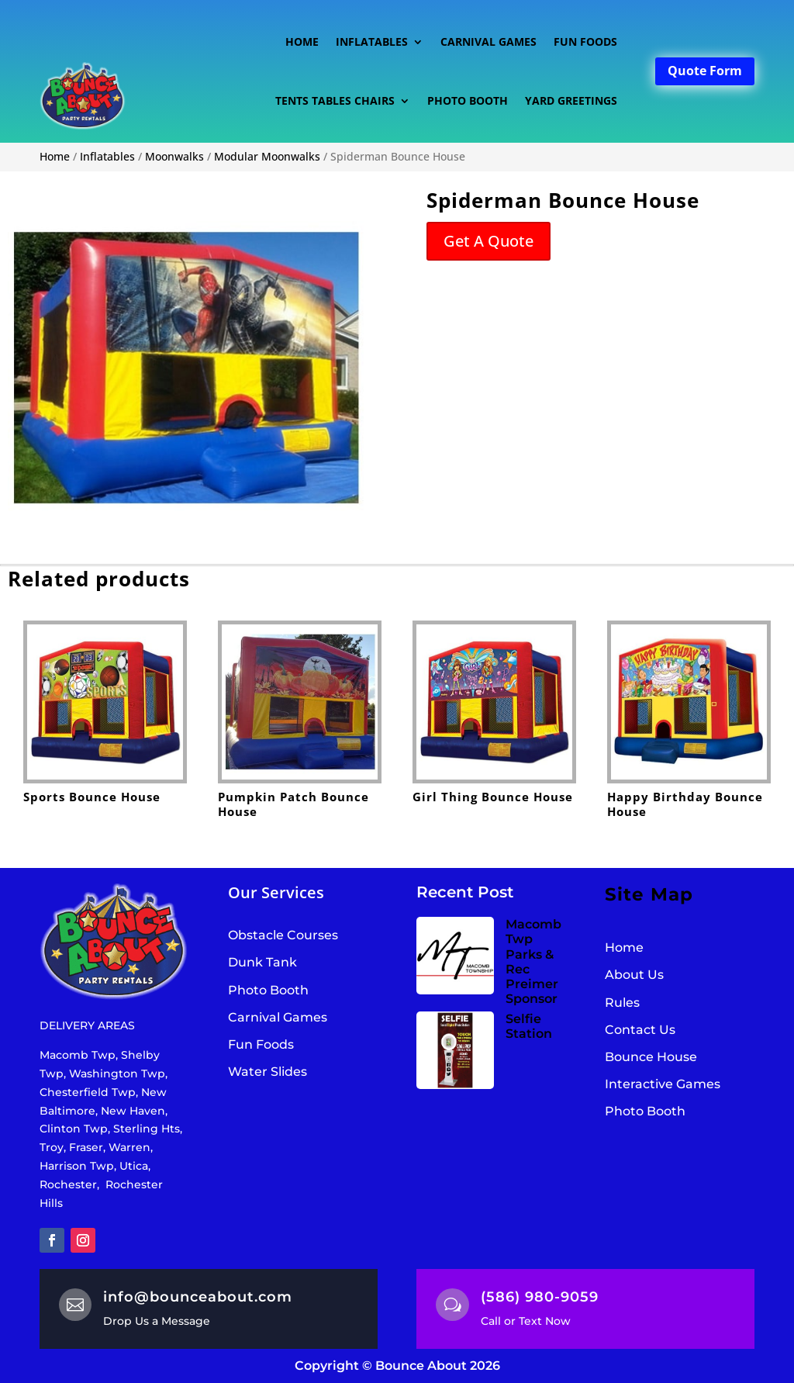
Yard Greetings (571, 100)
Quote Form (705, 70)
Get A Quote (488, 240)
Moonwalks (174, 156)
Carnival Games (488, 41)
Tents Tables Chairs (335, 100)
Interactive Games (662, 1084)
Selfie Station (529, 1026)
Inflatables (372, 41)
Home (302, 41)
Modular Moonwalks (267, 156)
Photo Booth (467, 100)
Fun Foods (585, 41)
